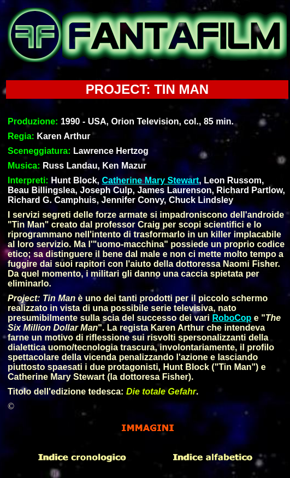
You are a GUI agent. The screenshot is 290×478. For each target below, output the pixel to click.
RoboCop (231, 317)
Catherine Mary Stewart (150, 180)
